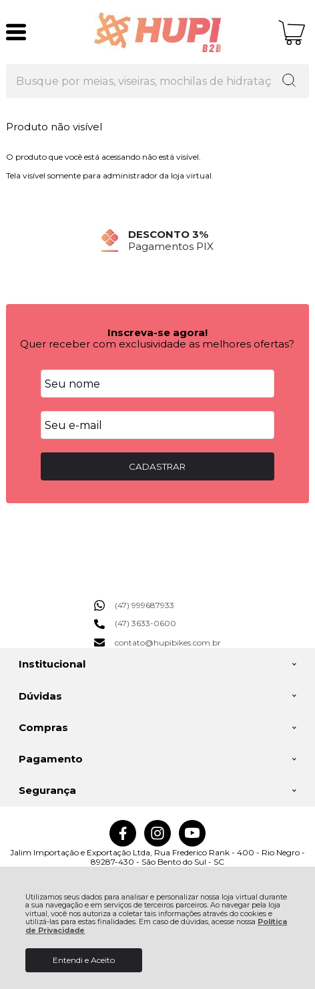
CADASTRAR (157, 466)
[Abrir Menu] (16, 32)
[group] (157, 240)
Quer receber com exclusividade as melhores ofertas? (157, 343)
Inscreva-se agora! (157, 332)
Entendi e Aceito (84, 960)
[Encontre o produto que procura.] (289, 81)
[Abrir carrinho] (292, 32)
